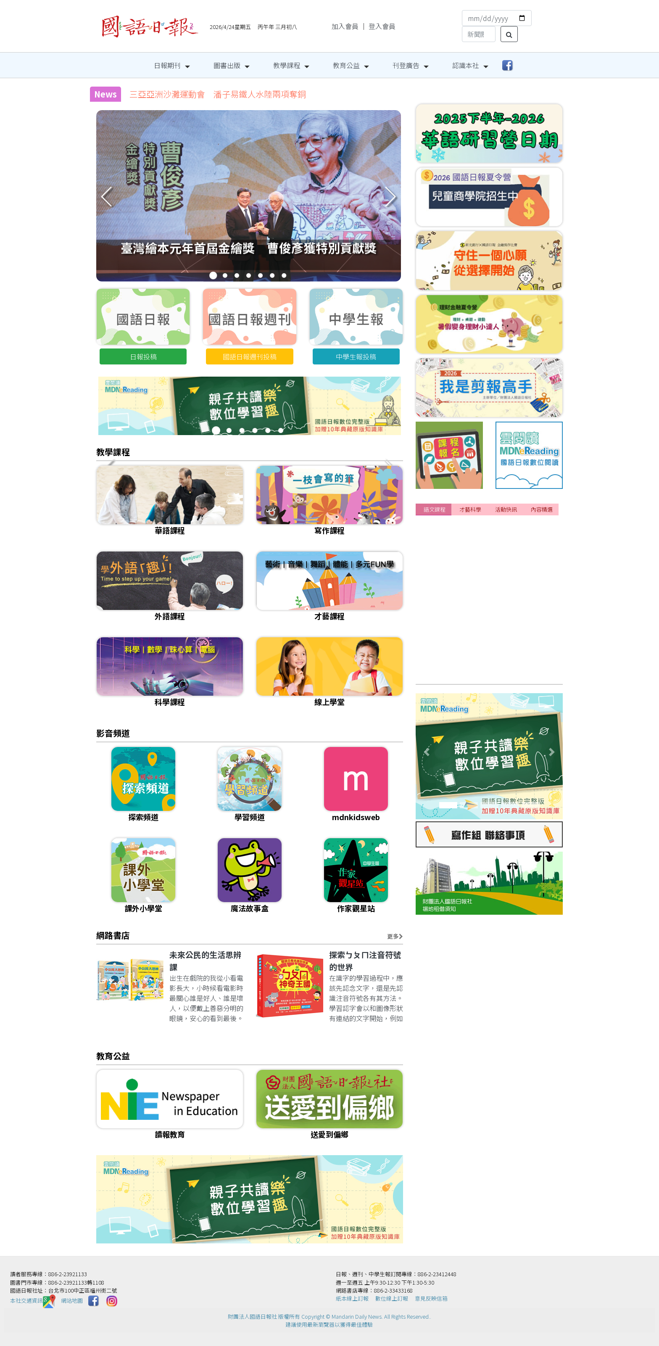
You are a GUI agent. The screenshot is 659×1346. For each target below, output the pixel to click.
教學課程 (286, 65)
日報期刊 (167, 65)
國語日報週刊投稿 (250, 356)
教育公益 (346, 65)
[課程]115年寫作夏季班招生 (465, 641)
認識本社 (465, 65)
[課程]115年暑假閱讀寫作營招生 (471, 533)
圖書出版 (227, 65)
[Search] (479, 34)
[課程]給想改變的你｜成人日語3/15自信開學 (489, 595)
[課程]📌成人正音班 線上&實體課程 (479, 657)
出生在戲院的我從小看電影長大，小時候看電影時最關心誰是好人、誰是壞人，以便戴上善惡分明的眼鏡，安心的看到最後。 (206, 998)
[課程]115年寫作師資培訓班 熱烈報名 (481, 673)
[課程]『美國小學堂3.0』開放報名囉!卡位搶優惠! (496, 579)
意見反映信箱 (431, 1298)
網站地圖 (72, 1300)
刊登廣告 (406, 65)
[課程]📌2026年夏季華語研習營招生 (477, 564)
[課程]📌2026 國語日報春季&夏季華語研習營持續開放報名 (511, 610)
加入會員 (345, 26)
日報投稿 (143, 356)
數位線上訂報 (391, 1298)
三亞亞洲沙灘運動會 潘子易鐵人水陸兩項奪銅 (217, 94)
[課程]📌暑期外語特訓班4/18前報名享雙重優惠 (494, 548)
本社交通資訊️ (32, 1300)
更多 (395, 936)
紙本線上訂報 (352, 1298)
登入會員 (382, 26)
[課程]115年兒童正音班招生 (465, 626)
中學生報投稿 (356, 356)
